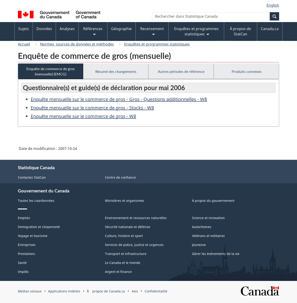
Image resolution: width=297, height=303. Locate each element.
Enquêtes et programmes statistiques (157, 44)
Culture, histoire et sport (124, 236)
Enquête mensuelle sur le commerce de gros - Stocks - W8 (92, 108)
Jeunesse (199, 245)
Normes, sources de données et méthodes (77, 44)
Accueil (24, 44)
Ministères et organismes (124, 200)
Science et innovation (208, 218)
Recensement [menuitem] (152, 31)
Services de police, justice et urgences (134, 245)
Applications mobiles (64, 291)
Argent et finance (118, 271)
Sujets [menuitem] (23, 28)
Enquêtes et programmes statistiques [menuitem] (196, 31)
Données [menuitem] (44, 28)
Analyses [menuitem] (67, 28)
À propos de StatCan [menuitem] (240, 31)
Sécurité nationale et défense (127, 227)
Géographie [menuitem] (121, 28)
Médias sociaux (29, 291)
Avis (135, 291)
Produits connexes (246, 71)
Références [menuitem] (93, 31)
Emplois (24, 218)
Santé (22, 262)
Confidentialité (156, 291)
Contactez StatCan (32, 177)
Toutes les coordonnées (36, 200)
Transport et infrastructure (125, 254)
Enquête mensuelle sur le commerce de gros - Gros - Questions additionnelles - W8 (119, 99)
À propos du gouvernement (213, 200)
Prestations (26, 254)
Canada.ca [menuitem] (270, 28)
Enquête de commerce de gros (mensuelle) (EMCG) (50, 71)
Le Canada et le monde (122, 262)
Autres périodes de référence (181, 71)
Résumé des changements (115, 71)
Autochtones (201, 227)
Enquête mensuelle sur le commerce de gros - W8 (83, 116)
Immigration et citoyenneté (39, 227)
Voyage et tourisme (32, 236)
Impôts (23, 271)
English (273, 5)
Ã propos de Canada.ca (106, 291)
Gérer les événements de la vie (215, 254)
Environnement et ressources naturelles (136, 218)
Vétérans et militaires (208, 236)
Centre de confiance (120, 177)
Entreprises (27, 245)
